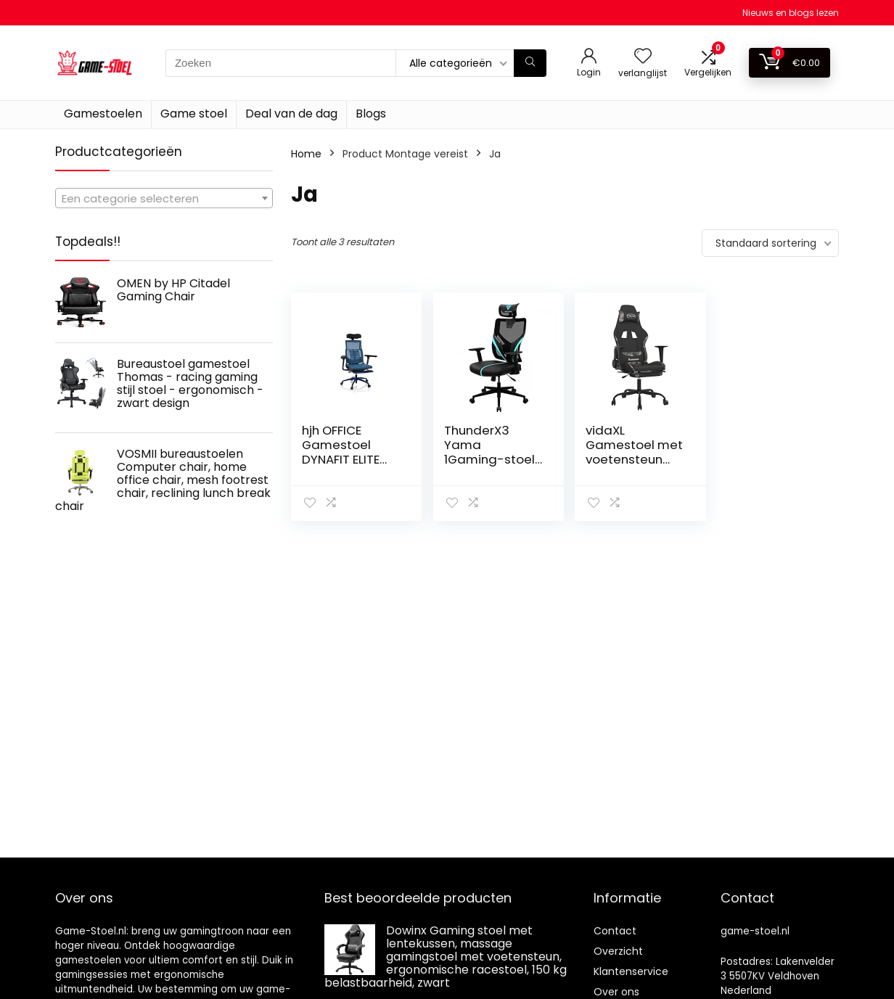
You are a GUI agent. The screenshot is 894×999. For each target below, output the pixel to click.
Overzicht (618, 951)
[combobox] (164, 198)
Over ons (616, 991)
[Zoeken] (530, 63)
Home (306, 154)
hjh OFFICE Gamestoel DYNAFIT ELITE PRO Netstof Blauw (341, 459)
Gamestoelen (103, 113)
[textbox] (164, 199)
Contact (615, 931)
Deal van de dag (291, 113)
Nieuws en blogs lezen (790, 13)
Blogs (371, 113)
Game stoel (193, 113)
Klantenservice (631, 971)
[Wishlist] (643, 57)
